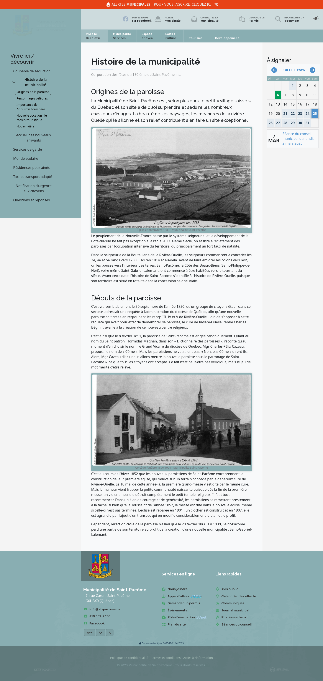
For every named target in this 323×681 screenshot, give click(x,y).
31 (307, 122)
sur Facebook (141, 20)
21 (285, 112)
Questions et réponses (31, 200)
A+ (100, 632)
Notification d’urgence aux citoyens (34, 188)
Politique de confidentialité (129, 658)
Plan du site (174, 624)
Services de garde (27, 149)
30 (300, 122)
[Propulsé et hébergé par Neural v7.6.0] (279, 669)
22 (292, 112)
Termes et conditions (166, 658)
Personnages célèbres (32, 98)
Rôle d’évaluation (184, 617)
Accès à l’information (198, 658)
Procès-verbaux (230, 617)
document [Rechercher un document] (291, 20)
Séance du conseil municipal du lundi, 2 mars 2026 (298, 138)
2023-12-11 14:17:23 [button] (161, 643)
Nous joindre (175, 589)
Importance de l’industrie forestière (30, 107)
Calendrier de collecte (235, 596)
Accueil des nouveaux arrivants (33, 138)
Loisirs (170, 36)
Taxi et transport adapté (32, 176)
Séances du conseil (233, 624)
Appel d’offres (182, 596)
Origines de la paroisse (33, 92)
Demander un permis (181, 603)
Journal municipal (232, 610)
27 (278, 122)
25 (315, 112)
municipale (173, 20)
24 (307, 112)
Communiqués (229, 603)
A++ (89, 632)
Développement (227, 38)
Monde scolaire (25, 158)
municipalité (209, 20)
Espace (147, 36)
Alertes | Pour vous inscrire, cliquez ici (161, 4)
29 (292, 122)
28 (285, 122)
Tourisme (196, 38)
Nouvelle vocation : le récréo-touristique (31, 117)
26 (271, 122)
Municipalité (122, 36)
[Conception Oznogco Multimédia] (45, 669)
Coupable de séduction (32, 71)
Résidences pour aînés (31, 167)
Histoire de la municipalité (35, 82)
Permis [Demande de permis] (254, 20)
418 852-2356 (96, 616)
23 (300, 112)
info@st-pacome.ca (101, 609)
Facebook (93, 623)
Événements (174, 610)
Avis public (226, 589)
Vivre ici (93, 36)
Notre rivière (25, 126)
